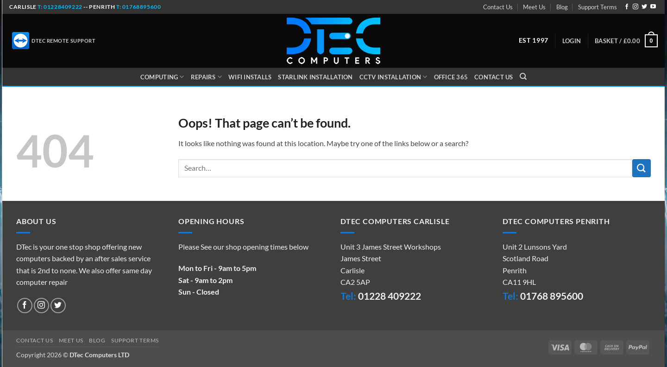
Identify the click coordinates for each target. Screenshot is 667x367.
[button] (571, 40)
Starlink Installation (315, 77)
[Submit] (641, 168)
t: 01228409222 (59, 6)
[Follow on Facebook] (626, 7)
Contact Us (498, 7)
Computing (162, 76)
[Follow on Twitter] (644, 7)
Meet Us (534, 7)
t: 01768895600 (138, 6)
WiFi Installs (249, 77)
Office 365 (451, 77)
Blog (562, 7)
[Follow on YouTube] (653, 7)
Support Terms (597, 7)
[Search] (523, 76)
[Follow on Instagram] (635, 7)
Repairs (206, 76)
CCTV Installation (393, 76)
